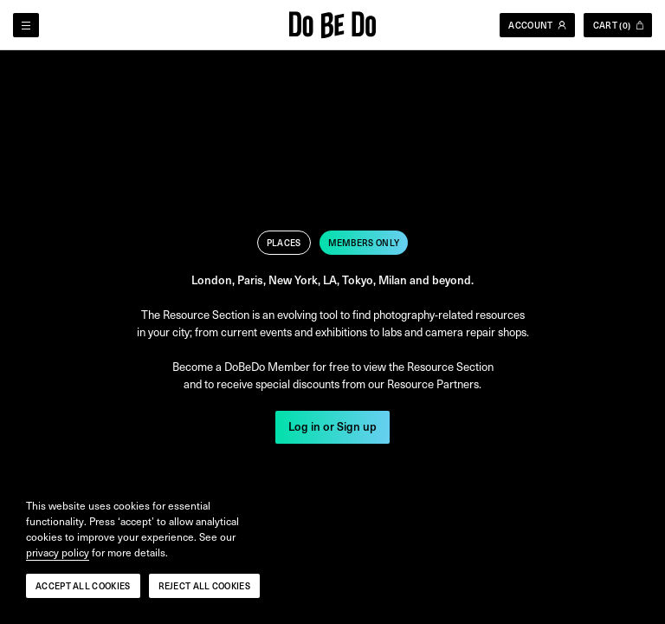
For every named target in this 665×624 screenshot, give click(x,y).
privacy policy (57, 553)
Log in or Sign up (332, 427)
